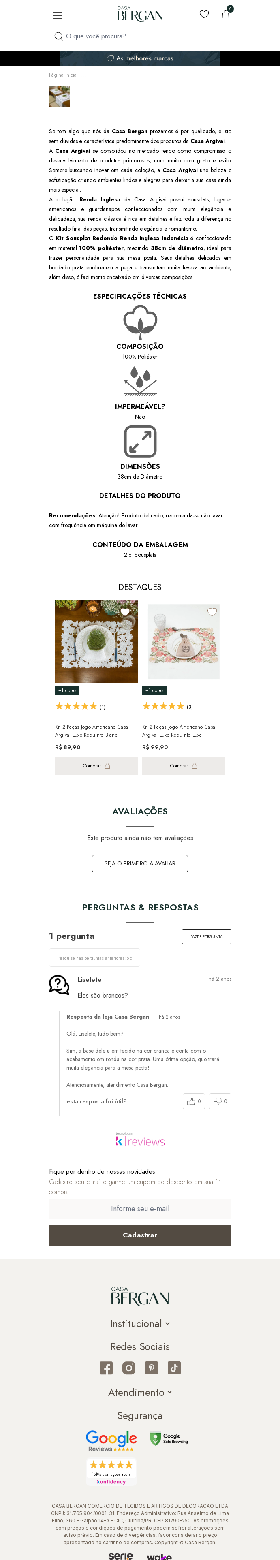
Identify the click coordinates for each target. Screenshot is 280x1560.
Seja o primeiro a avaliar (140, 861)
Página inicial (63, 73)
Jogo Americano (147, 73)
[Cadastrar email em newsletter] (140, 1233)
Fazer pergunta (206, 934)
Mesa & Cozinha (104, 73)
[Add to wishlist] (125, 609)
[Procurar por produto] (58, 36)
